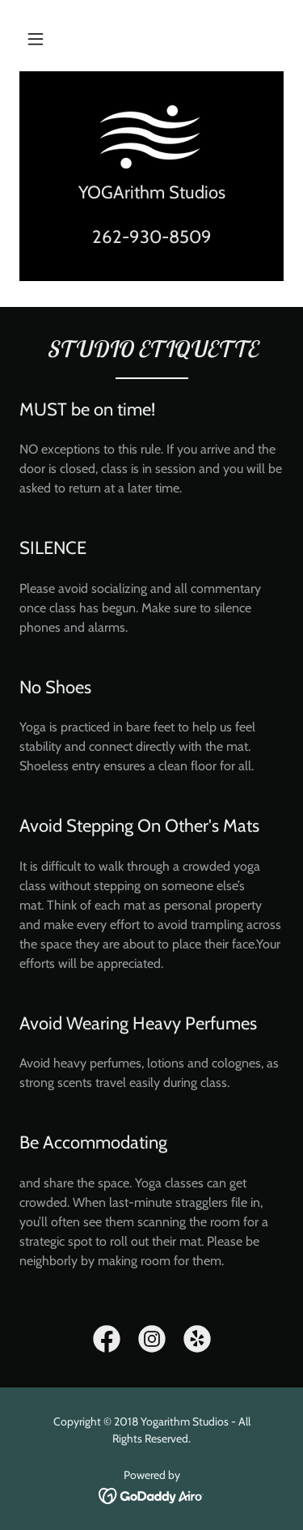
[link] (151, 136)
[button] (35, 39)
